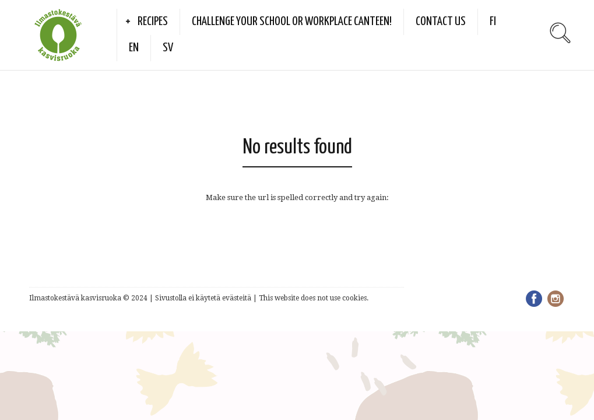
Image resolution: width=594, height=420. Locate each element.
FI (493, 21)
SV (168, 48)
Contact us (441, 21)
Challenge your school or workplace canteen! (292, 21)
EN (134, 48)
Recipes (153, 21)
